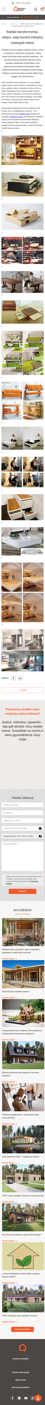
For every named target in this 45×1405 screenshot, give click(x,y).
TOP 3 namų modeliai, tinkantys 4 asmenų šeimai (23, 1196)
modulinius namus (16, 117)
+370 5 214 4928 (22, 3)
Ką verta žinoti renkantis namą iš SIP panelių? (21, 1235)
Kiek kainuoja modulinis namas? (15, 991)
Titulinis (4, 24)
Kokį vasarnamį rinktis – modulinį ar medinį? (20, 1157)
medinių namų (24, 114)
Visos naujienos (22, 1329)
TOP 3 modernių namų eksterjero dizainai (19, 1316)
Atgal (24, 690)
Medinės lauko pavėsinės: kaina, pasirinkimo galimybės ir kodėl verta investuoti (21, 951)
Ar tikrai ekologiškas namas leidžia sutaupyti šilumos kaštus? (20, 1275)
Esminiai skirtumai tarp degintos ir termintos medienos (20, 1074)
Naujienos (13, 24)
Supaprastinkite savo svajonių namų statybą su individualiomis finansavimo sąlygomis (22, 1032)
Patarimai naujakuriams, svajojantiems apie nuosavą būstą (20, 1116)
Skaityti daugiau (8, 959)
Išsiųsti (22, 891)
